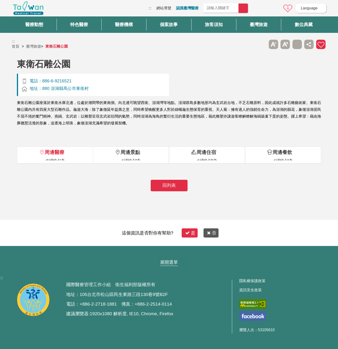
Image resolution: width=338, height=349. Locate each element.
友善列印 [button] (297, 44)
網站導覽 (163, 8)
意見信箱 (275, 8)
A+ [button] (285, 44)
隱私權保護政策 (252, 281)
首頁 (15, 46)
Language (309, 8)
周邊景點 (130, 152)
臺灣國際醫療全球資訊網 (28, 9)
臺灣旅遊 (33, 46)
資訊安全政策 (250, 290)
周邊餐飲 (282, 152)
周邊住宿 (206, 152)
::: (149, 8)
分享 (309, 44)
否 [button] (211, 232)
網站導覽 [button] (169, 253)
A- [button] (273, 44)
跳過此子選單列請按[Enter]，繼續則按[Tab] (261, 44)
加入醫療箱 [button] (321, 44)
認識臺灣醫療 (187, 8)
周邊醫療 (54, 152)
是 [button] (190, 232)
